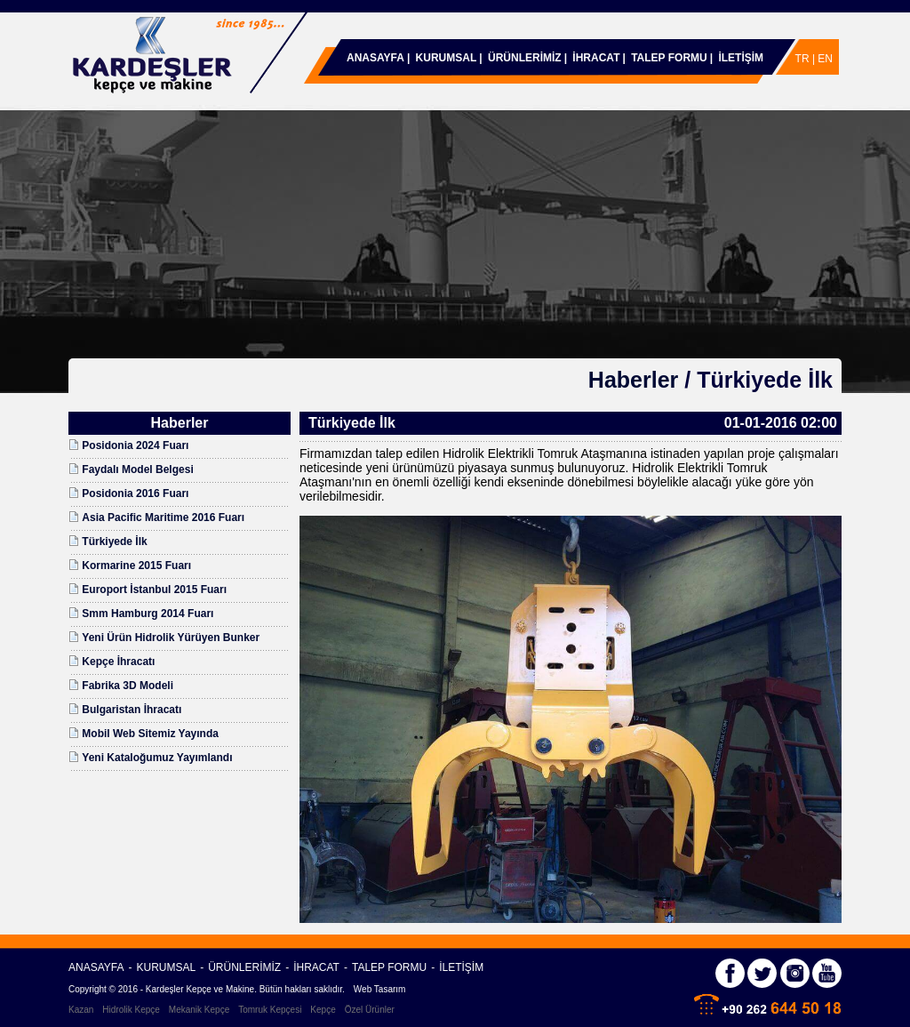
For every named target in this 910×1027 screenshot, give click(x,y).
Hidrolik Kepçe (130, 1010)
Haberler (633, 379)
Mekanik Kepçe (199, 1010)
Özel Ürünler (370, 1010)
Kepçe (322, 1010)
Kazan (80, 1010)
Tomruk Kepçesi (269, 1010)
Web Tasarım (380, 989)
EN (825, 58)
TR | (806, 58)
